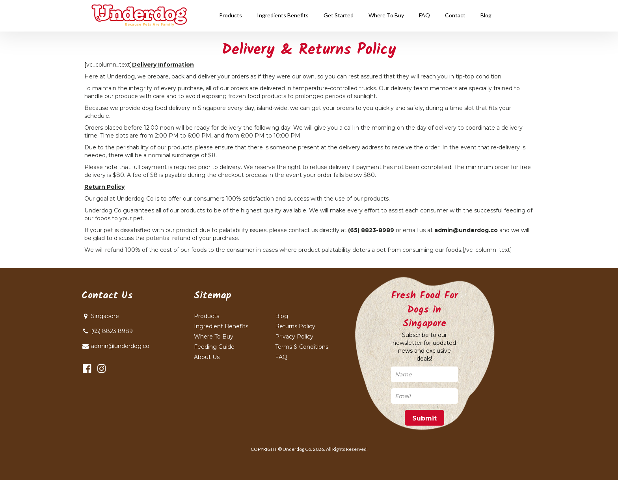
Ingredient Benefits (221, 326)
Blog (281, 316)
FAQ (281, 357)
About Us (207, 357)
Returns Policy (295, 326)
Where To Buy (213, 336)
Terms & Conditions (301, 346)
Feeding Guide (214, 346)
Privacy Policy (294, 336)
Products (206, 316)
